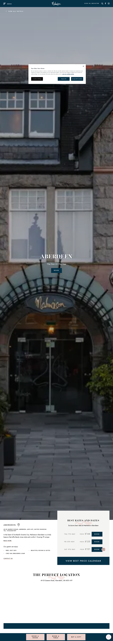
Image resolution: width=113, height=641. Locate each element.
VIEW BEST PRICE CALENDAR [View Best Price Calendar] (83, 560)
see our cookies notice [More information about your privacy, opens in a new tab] (68, 74)
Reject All (63, 79)
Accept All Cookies (77, 79)
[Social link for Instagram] (109, 4)
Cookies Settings (37, 79)
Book (56, 270)
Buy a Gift (76, 637)
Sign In (87, 3)
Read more (7, 540)
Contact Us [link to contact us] (8, 558)
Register (95, 3)
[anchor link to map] (18, 526)
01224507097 (11, 531)
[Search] (102, 3)
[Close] (83, 66)
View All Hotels (14, 11)
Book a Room (35, 637)
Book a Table (55, 637)
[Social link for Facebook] (105, 4)
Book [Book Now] (97, 534)
